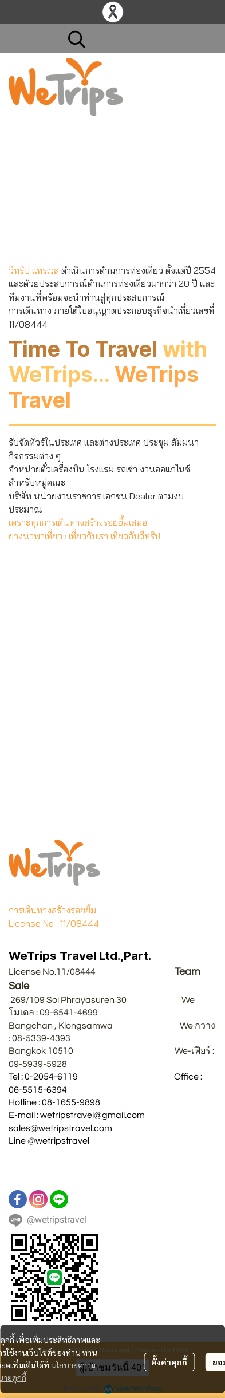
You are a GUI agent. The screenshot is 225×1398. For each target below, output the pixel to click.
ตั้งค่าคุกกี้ (169, 1362)
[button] (136, 39)
